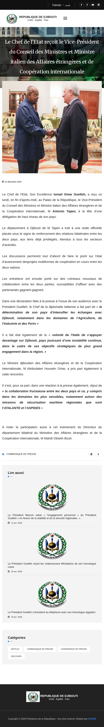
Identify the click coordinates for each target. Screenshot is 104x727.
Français (56, 5)
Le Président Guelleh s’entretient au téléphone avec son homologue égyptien (51, 612)
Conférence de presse (74, 649)
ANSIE (92, 719)
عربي (67, 5)
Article (15, 649)
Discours (16, 656)
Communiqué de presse (21, 454)
